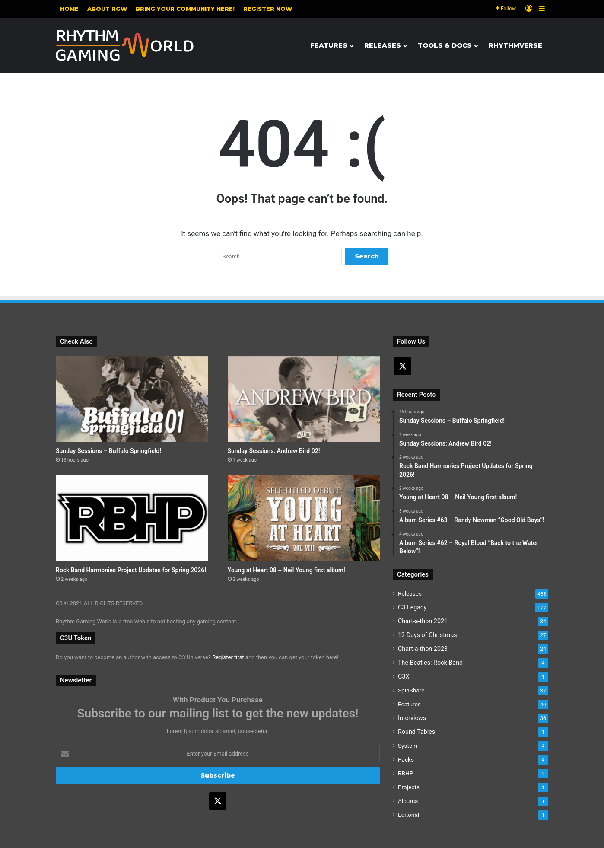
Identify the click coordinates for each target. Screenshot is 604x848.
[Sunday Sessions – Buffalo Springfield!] (132, 399)
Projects (409, 787)
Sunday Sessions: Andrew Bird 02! (274, 450)
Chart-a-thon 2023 (423, 648)
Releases (382, 45)
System (407, 745)
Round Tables (416, 731)
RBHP (405, 773)
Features (328, 45)
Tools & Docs (445, 45)
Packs (406, 759)
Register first (228, 657)
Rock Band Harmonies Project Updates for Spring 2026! (131, 570)
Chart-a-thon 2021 (423, 621)
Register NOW (267, 8)
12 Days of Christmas (427, 634)
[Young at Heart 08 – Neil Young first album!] (304, 518)
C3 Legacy (412, 607)
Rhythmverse (515, 45)
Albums (408, 800)
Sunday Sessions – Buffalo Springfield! (108, 450)
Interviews (412, 717)
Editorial (408, 814)
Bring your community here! (185, 8)
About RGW (107, 8)
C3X (403, 676)
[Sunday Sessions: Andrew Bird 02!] (304, 399)
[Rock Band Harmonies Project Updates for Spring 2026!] (132, 518)
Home (69, 8)
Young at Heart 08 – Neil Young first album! (286, 570)
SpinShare (411, 690)
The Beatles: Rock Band (430, 662)
